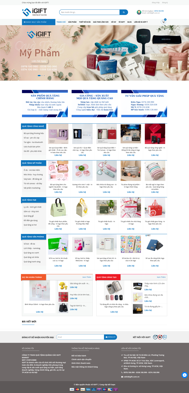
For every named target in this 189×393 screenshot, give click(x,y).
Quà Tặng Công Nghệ (33, 126)
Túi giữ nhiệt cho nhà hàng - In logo (131, 222)
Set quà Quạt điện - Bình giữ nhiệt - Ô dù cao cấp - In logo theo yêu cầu (58, 150)
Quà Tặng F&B (29, 200)
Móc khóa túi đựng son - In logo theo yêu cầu (107, 185)
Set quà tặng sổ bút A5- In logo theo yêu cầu (106, 259)
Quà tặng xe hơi (30, 225)
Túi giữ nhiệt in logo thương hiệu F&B (82, 222)
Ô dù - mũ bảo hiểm (32, 170)
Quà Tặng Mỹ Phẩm (32, 163)
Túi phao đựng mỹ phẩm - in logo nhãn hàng (130, 185)
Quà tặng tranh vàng (32, 261)
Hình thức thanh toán (81, 363)
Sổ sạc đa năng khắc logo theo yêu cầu (155, 259)
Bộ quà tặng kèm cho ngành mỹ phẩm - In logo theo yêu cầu (58, 186)
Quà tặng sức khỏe (31, 257)
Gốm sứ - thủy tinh (31, 211)
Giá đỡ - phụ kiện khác (33, 151)
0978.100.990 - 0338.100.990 (135, 372)
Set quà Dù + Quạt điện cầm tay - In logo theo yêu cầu (82, 150)
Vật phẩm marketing (32, 188)
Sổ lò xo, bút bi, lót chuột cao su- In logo (58, 259)
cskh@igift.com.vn (131, 377)
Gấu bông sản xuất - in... (79, 283)
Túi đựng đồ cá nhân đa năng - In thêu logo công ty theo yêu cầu (114, 305)
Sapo (113, 384)
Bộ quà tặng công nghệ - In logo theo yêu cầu (155, 149)
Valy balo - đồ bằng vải (33, 179)
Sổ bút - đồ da (29, 244)
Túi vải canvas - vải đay (33, 183)
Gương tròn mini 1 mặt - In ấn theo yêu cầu (82, 185)
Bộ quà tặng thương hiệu (34, 133)
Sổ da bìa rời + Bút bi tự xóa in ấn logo (131, 259)
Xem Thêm (87, 277)
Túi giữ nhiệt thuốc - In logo (106, 222)
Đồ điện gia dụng (30, 220)
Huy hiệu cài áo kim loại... (80, 294)
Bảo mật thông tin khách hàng (85, 367)
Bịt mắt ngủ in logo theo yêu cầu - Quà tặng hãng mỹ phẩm (155, 186)
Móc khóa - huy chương (33, 174)
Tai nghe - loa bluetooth (33, 142)
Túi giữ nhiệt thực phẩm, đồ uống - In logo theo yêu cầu (58, 223)
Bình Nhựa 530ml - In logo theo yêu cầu (39, 304)
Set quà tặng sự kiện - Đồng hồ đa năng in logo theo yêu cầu (131, 150)
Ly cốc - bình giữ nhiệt (32, 207)
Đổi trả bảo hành (79, 355)
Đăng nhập (156, 2)
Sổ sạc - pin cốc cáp (31, 138)
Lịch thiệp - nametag (32, 248)
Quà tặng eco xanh (31, 253)
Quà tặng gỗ (29, 216)
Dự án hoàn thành (32, 277)
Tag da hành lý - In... (78, 305)
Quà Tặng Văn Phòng (33, 236)
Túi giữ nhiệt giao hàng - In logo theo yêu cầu (155, 222)
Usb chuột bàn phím (32, 146)
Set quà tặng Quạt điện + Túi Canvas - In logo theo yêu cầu (106, 150)
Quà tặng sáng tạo (107, 277)
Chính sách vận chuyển (81, 359)
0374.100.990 (153, 372)
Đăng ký (165, 2)
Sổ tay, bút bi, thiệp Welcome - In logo (82, 259)
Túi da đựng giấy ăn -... (153, 306)
